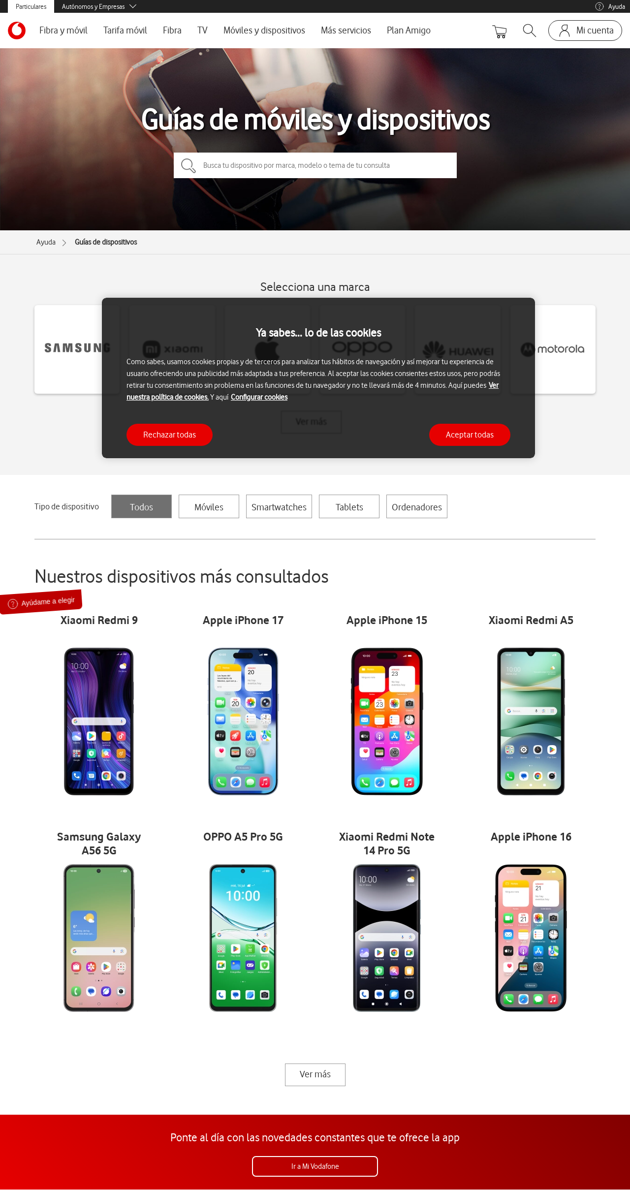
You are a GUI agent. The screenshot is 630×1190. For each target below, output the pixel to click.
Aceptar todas (470, 434)
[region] (318, 378)
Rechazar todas (169, 434)
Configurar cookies (259, 397)
